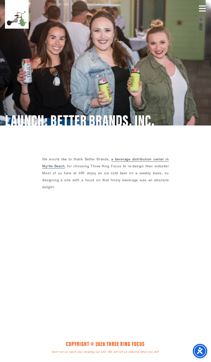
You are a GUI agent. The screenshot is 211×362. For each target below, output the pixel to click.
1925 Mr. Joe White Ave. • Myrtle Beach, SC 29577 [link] (94, 271)
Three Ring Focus (105, 249)
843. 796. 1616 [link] (140, 271)
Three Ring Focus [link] (17, 14)
